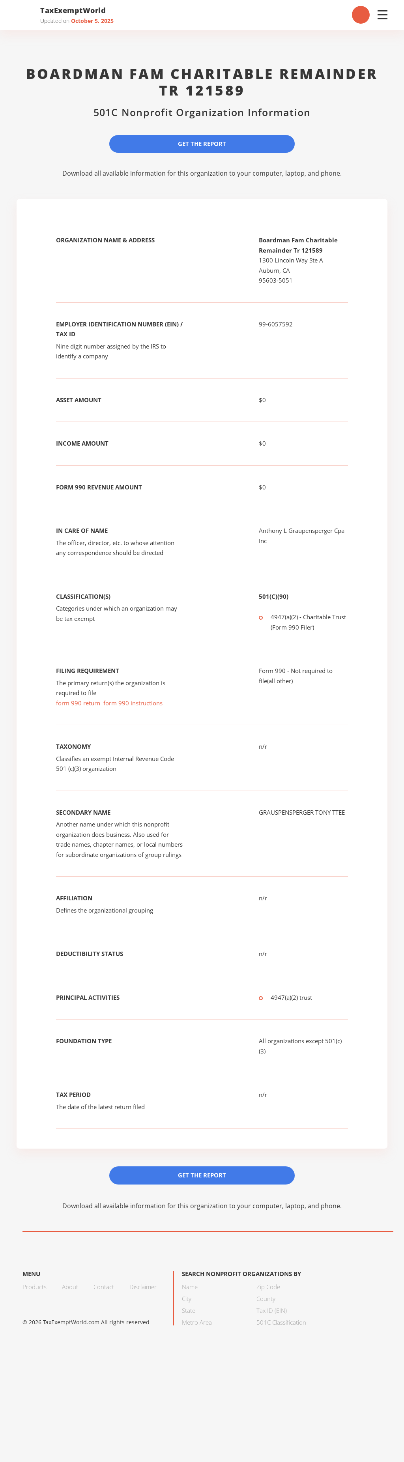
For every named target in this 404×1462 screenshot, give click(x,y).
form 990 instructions (133, 703)
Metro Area (197, 1322)
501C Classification (281, 1322)
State (188, 1310)
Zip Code (268, 1287)
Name (190, 1287)
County (265, 1299)
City (186, 1299)
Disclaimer (143, 1287)
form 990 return (78, 703)
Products (34, 1287)
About (70, 1287)
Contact (104, 1287)
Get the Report (202, 144)
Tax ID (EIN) (271, 1310)
